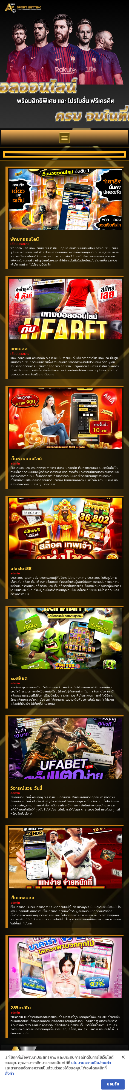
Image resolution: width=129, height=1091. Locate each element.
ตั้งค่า (9, 1088)
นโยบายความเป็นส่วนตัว (91, 1077)
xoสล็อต (18, 678)
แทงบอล (18, 349)
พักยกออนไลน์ (24, 239)
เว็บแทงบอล (22, 898)
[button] (64, 137)
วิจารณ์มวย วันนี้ (26, 788)
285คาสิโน (20, 1008)
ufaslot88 (20, 568)
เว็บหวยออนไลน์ (26, 459)
